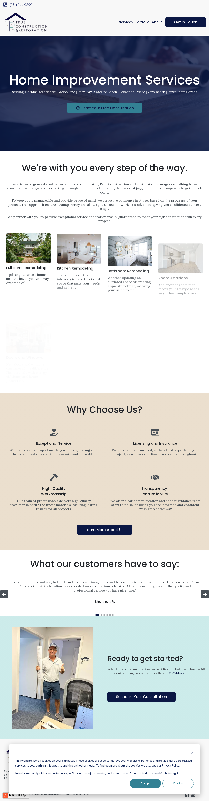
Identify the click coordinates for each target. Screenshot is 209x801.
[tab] (97, 615)
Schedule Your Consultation (141, 696)
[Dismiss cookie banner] (192, 752)
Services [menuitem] (126, 22)
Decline (178, 783)
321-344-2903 (177, 673)
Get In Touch (185, 22)
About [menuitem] (157, 22)
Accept (145, 783)
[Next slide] (205, 594)
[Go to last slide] (4, 594)
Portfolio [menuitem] (142, 22)
